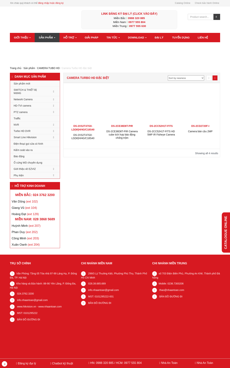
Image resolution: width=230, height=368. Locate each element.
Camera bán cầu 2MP (200, 131)
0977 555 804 (136, 22)
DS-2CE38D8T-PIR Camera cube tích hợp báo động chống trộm (122, 134)
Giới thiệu (22, 37)
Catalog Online (182, 3)
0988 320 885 (136, 18)
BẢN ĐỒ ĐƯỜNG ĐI (28, 319)
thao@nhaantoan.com (171, 290)
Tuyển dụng (181, 37)
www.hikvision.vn (26, 306)
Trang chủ (15, 68)
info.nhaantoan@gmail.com (32, 300)
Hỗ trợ (70, 37)
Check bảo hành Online (207, 3)
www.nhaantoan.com (50, 306)
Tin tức (113, 37)
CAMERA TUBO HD (48, 68)
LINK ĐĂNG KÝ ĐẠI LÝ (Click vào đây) (129, 13)
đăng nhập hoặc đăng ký (51, 3)
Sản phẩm (47, 37)
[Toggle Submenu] (53, 91)
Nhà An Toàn (169, 362)
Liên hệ (203, 37)
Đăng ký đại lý (26, 363)
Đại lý (159, 37)
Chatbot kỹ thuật (62, 363)
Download (137, 37)
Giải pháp (91, 37)
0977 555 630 (137, 25)
